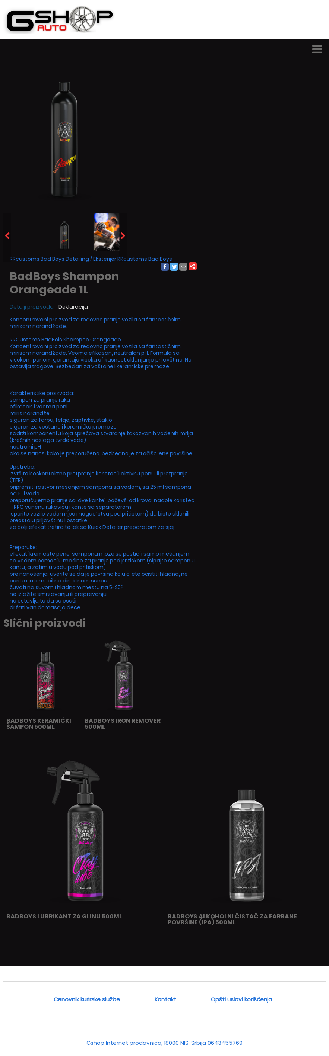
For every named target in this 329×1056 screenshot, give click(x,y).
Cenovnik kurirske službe (87, 999)
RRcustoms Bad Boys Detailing (49, 259)
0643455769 (225, 1043)
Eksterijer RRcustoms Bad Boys (132, 259)
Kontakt (165, 999)
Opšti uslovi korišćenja (241, 999)
